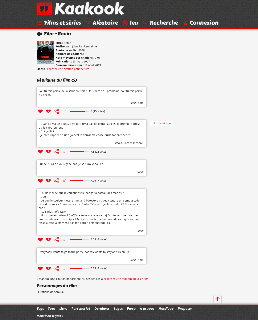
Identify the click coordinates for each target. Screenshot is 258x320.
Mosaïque (165, 308)
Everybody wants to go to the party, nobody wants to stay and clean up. (84, 252)
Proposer (185, 308)
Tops (51, 308)
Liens (63, 308)
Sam (141, 103)
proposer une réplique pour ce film (126, 279)
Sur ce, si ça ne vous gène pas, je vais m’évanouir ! (71, 164)
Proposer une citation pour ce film (67, 69)
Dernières (101, 308)
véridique (166, 123)
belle (154, 123)
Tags (40, 308)
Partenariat (80, 308)
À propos (147, 308)
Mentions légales (50, 316)
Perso (131, 308)
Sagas (118, 308)
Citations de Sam (49, 292)
